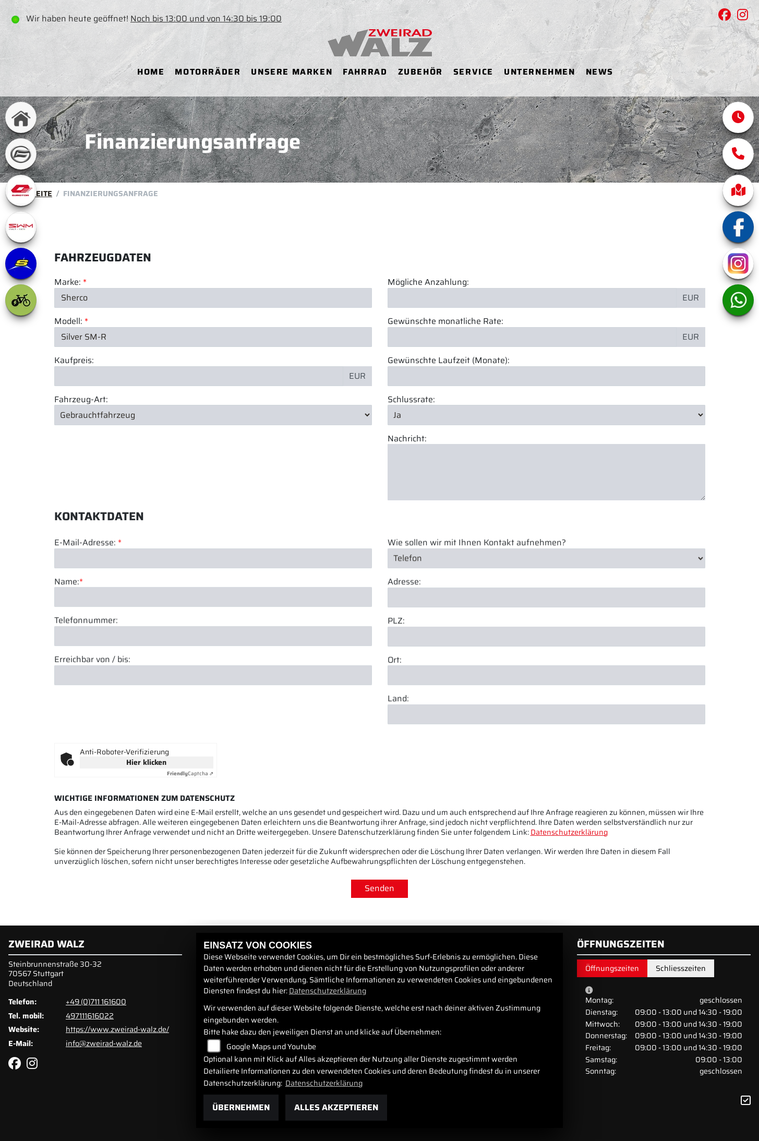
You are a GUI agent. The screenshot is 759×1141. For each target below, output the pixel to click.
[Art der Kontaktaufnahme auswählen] (546, 613)
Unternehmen (539, 71)
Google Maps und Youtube (271, 1046)
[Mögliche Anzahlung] (532, 298)
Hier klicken (146, 762)
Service (473, 71)
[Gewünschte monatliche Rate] (532, 337)
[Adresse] (546, 652)
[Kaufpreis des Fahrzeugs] (198, 376)
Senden (379, 888)
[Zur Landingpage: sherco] (21, 263)
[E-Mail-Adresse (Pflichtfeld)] (213, 613)
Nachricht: (407, 439)
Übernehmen (241, 1107)
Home (150, 71)
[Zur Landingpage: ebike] (21, 300)
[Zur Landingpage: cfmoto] (21, 154)
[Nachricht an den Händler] (546, 473)
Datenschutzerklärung (569, 832)
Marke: (67, 283)
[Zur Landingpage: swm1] (21, 227)
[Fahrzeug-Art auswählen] (213, 415)
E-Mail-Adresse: (88, 597)
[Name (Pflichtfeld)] (213, 652)
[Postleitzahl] (546, 691)
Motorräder (207, 71)
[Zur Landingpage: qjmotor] (21, 190)
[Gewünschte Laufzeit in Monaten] (546, 376)
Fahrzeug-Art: (81, 399)
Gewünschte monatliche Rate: (445, 322)
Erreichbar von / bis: (92, 715)
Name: (66, 636)
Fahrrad (365, 71)
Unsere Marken (291, 71)
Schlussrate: (411, 399)
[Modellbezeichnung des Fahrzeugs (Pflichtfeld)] (213, 337)
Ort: (395, 715)
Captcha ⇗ (190, 773)
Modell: (68, 322)
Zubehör (420, 71)
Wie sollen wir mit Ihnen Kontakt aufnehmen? (477, 597)
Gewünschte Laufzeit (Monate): (449, 360)
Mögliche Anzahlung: (428, 283)
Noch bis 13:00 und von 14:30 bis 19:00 (207, 18)
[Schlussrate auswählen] (546, 415)
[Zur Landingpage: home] (21, 117)
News (599, 71)
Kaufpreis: (74, 360)
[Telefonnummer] (213, 691)
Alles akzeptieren (336, 1107)
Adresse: (404, 636)
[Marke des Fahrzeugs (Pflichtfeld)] (213, 298)
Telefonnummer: (86, 675)
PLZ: (396, 675)
